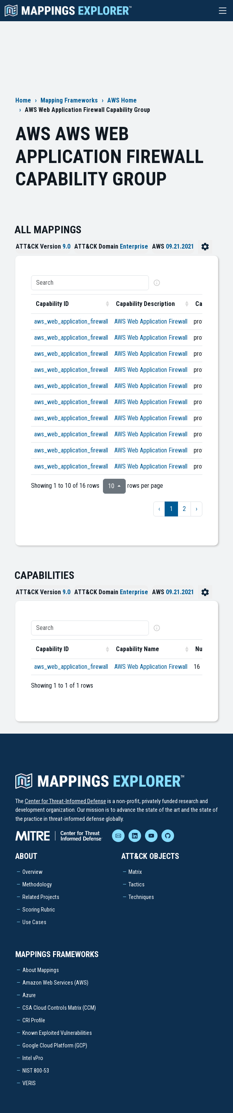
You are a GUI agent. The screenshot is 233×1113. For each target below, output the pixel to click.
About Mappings (40, 970)
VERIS (29, 1083)
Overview (32, 872)
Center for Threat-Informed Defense (65, 801)
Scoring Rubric (38, 909)
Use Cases (34, 922)
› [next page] (196, 509)
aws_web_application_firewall (71, 321)
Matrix (135, 872)
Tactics (136, 884)
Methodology (37, 884)
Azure (29, 995)
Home (23, 100)
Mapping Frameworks (69, 100)
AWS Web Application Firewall (150, 321)
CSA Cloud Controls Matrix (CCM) (59, 1007)
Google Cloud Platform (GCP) (54, 1045)
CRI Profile (33, 1020)
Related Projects (40, 897)
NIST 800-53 (35, 1070)
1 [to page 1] (171, 509)
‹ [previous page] (159, 509)
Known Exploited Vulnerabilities (57, 1033)
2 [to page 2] (184, 509)
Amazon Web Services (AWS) (55, 982)
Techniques (141, 897)
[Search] (90, 282)
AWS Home (122, 100)
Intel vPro (32, 1058)
